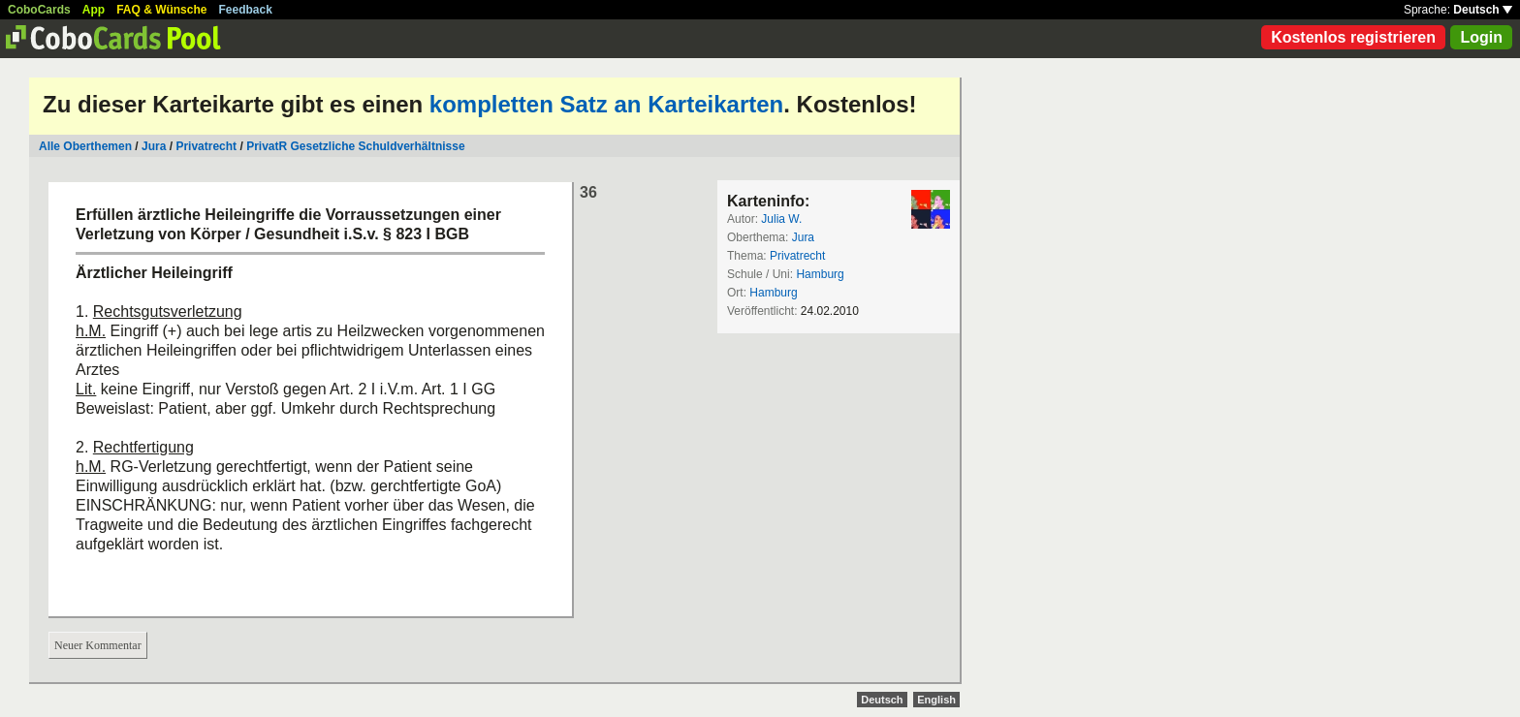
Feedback (245, 9)
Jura (154, 146)
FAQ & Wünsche (161, 9)
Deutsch (1482, 9)
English (936, 699)
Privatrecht (206, 146)
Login (1481, 37)
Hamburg (819, 274)
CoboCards (39, 9)
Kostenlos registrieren (1353, 37)
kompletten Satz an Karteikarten (606, 104)
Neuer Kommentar (98, 645)
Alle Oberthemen (85, 146)
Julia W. (781, 219)
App (93, 9)
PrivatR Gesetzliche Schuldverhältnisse (355, 146)
